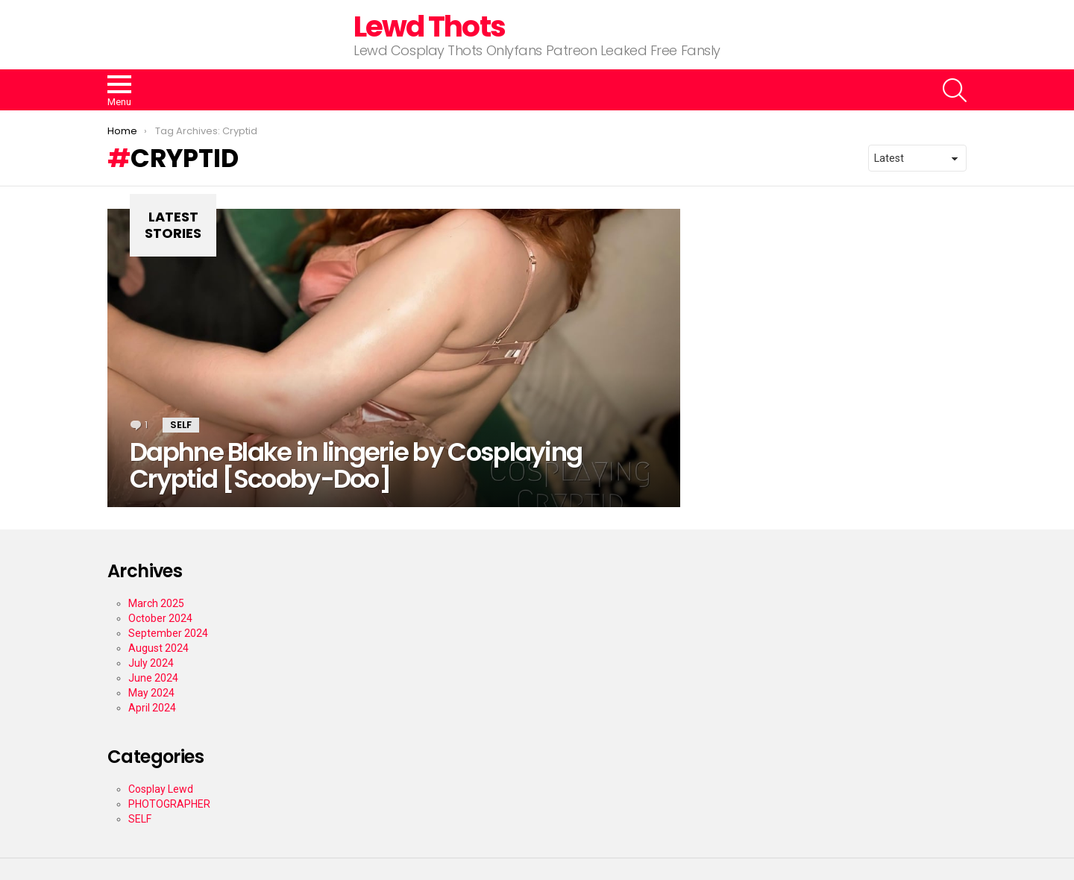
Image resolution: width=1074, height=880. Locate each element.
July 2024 (151, 663)
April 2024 (152, 708)
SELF (181, 425)
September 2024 (168, 633)
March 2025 (156, 603)
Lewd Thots (429, 26)
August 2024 (158, 648)
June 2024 (153, 678)
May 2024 (151, 693)
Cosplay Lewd (160, 789)
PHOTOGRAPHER (169, 804)
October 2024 (160, 618)
